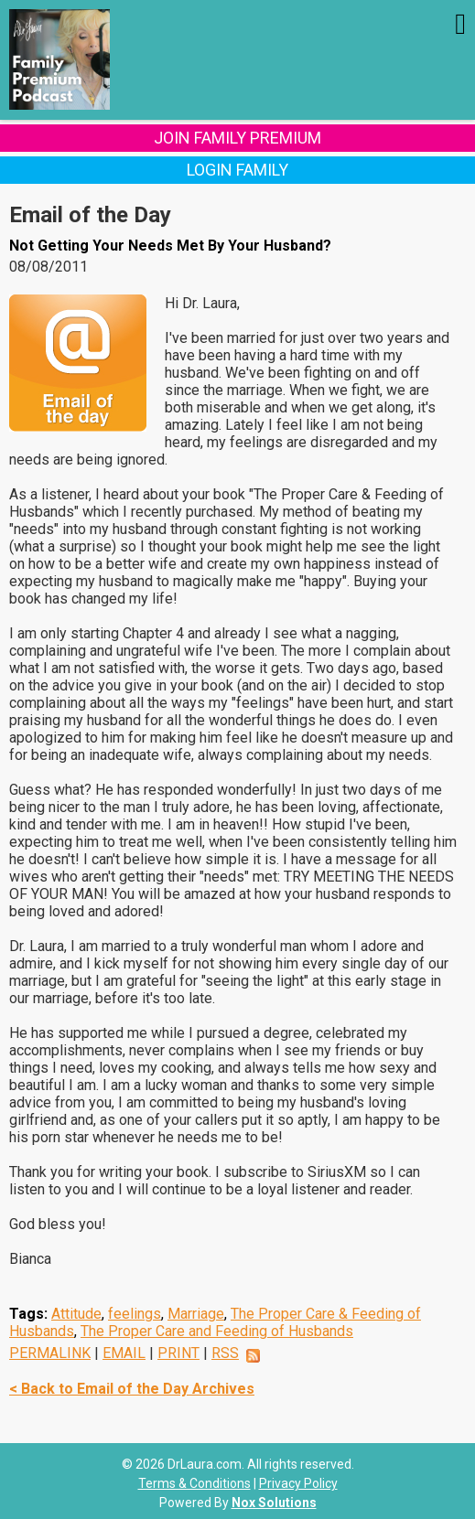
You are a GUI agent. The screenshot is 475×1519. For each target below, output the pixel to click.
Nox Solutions (274, 1502)
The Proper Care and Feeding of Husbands (217, 1331)
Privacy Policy (298, 1483)
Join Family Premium (237, 137)
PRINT (178, 1353)
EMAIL (124, 1353)
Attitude (76, 1313)
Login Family (237, 169)
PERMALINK (50, 1353)
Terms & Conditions (194, 1483)
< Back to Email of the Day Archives (131, 1388)
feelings (134, 1313)
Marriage (195, 1313)
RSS (225, 1353)
